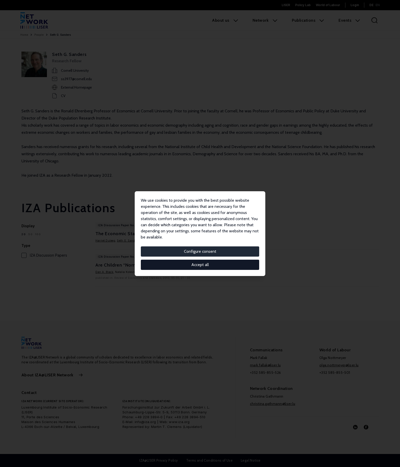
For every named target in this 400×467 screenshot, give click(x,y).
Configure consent (200, 251)
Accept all (200, 264)
